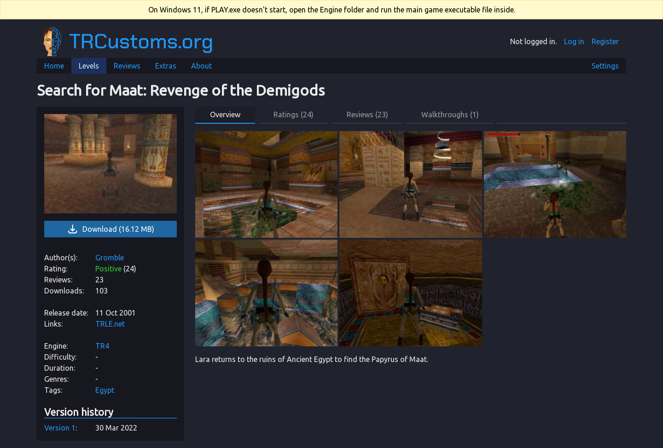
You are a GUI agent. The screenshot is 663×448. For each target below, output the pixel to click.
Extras (165, 66)
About (201, 66)
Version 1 (60, 428)
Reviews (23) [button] (367, 114)
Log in (574, 41)
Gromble (109, 257)
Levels (89, 66)
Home (54, 66)
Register (605, 41)
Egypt (104, 390)
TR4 (102, 346)
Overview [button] (225, 114)
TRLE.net (110, 324)
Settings (605, 66)
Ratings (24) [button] (293, 114)
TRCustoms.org (127, 41)
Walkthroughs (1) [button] (450, 114)
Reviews (127, 66)
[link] (110, 163)
